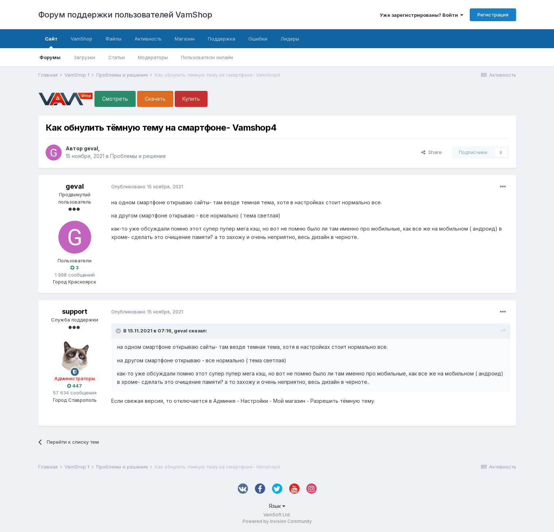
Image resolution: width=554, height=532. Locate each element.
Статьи (116, 57)
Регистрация (492, 15)
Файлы (113, 39)
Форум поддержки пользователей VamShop (125, 14)
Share (431, 152)
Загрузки (84, 57)
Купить (191, 99)
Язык (277, 506)
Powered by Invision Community (277, 521)
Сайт (51, 42)
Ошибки (257, 39)
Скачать (155, 99)
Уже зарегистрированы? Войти (421, 15)
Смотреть (115, 99)
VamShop (81, 39)
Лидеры (289, 39)
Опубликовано (147, 186)
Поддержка (221, 39)
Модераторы (153, 57)
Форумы (50, 57)
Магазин (185, 39)
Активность (148, 39)
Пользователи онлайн (207, 57)
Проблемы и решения (138, 156)
